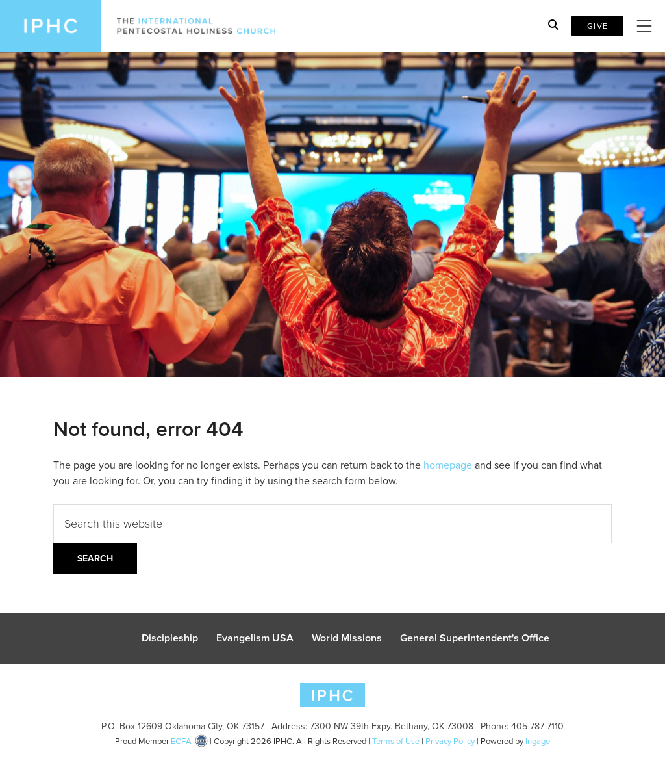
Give (597, 26)
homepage (447, 465)
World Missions (347, 637)
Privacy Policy (450, 741)
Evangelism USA (255, 637)
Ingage (537, 741)
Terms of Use (396, 741)
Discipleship (170, 637)
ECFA (181, 741)
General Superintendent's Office (474, 637)
